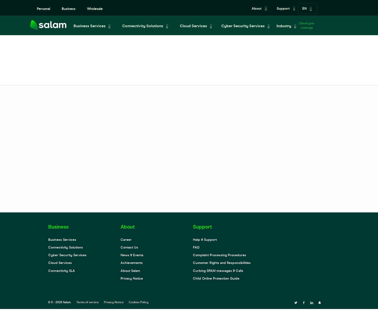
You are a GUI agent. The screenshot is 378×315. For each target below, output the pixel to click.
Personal (43, 9)
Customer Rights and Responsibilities (222, 263)
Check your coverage (307, 25)
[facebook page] (303, 302)
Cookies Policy (138, 302)
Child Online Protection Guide (216, 278)
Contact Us (129, 247)
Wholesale (95, 9)
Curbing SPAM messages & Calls (218, 271)
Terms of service (87, 302)
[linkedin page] (311, 302)
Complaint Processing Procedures (219, 255)
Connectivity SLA (61, 271)
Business (68, 9)
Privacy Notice (132, 278)
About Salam (130, 271)
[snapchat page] (319, 302)
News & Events (132, 255)
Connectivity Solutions (142, 26)
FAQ (196, 247)
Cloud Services (193, 26)
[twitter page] (295, 302)
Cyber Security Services (243, 26)
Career (126, 240)
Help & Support (205, 240)
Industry (284, 26)
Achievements (132, 263)
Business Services (90, 26)
